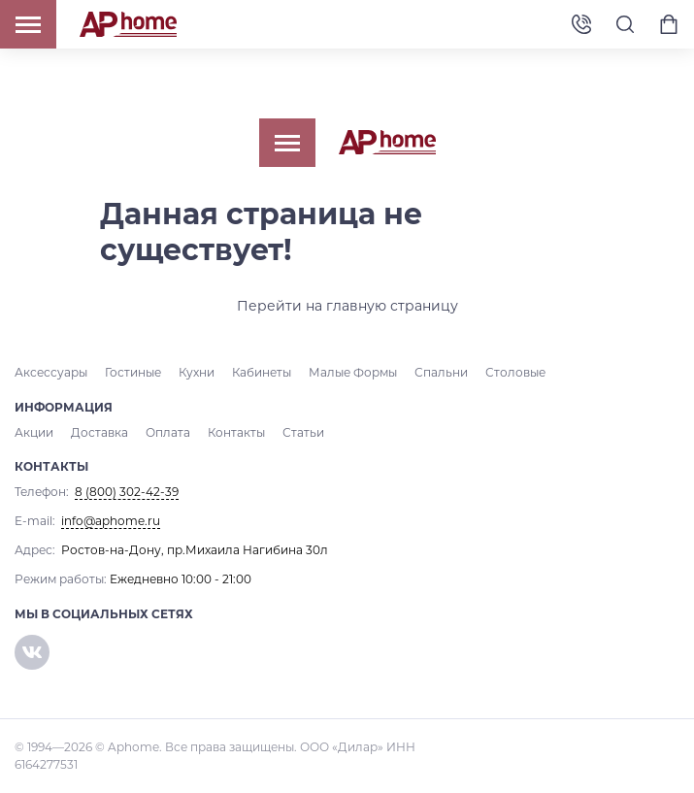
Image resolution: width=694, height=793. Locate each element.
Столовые (515, 372)
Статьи (303, 432)
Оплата (168, 432)
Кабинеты (261, 372)
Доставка (99, 432)
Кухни (197, 372)
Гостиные (133, 372)
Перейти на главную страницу (347, 305)
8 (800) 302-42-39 (581, 25)
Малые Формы (353, 372)
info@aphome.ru (110, 520)
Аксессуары (51, 372)
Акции (34, 432)
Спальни (441, 372)
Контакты (236, 432)
